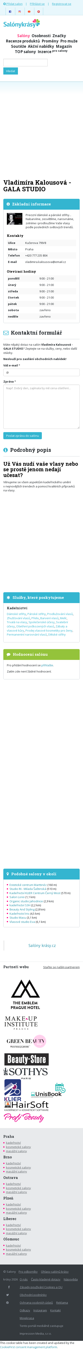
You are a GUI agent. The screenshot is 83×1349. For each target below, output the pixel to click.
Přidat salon (13, 4)
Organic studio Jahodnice (26, 901)
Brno (7, 1157)
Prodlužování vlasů (60, 614)
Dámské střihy (16, 614)
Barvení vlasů (49, 618)
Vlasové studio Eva (22, 922)
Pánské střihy (36, 614)
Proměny (50, 41)
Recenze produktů (23, 41)
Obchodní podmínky (33, 1295)
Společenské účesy (42, 622)
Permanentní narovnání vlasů (27, 634)
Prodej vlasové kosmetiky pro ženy (48, 630)
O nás (24, 1279)
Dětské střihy (57, 634)
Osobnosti (41, 35)
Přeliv (35, 618)
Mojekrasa (27, 1318)
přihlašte (47, 665)
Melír (63, 618)
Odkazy (25, 1310)
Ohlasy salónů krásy (55, 1272)
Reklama (62, 1303)
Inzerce (53, 51)
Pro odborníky (28, 1272)
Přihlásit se (37, 4)
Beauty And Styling (22, 909)
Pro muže (68, 41)
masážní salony (16, 1151)
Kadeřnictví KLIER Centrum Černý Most (35, 893)
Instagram (40, 1310)
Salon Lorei (17, 897)
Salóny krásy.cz (42, 945)
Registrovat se (61, 4)
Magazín (64, 46)
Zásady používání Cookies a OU (41, 1287)
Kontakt (55, 1310)
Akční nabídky (41, 46)
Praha (8, 1136)
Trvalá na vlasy (17, 622)
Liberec (9, 1219)
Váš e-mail (10, 365)
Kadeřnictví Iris (19, 914)
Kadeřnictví (17, 608)
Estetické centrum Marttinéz (28, 885)
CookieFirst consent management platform (28, 1347)
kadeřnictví (13, 1143)
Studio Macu (18, 918)
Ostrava (10, 1177)
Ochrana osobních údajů (36, 1303)
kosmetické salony (18, 1147)
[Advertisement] (41, 129)
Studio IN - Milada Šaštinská (28, 889)
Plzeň (8, 1198)
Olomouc (11, 1239)
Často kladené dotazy (45, 1279)
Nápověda (71, 1279)
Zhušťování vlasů (18, 618)
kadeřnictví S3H (20, 905)
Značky (59, 35)
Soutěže (18, 46)
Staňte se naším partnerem (61, 967)
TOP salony (25, 51)
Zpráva (8, 381)
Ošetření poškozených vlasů (35, 626)
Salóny (23, 35)
